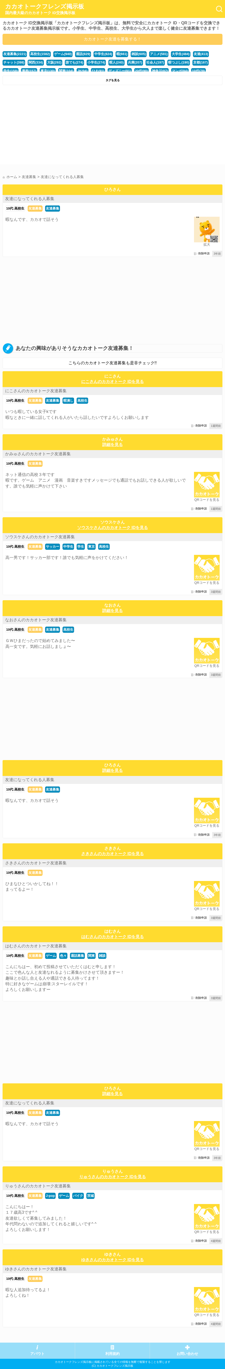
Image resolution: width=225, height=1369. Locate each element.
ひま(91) (98, 71)
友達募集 (35, 208)
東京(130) (47, 71)
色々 (63, 956)
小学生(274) (96, 62)
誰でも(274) (74, 62)
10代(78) (198, 71)
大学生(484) (180, 54)
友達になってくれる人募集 (29, 198)
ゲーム (51, 956)
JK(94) (82, 71)
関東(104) (66, 71)
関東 (91, 956)
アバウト (37, 1354)
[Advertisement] (112, 126)
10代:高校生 (15, 208)
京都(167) (200, 62)
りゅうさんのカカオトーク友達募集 (38, 1186)
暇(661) (121, 54)
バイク (78, 1196)
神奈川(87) (160, 71)
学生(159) (10, 71)
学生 (80, 546)
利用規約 (112, 1354)
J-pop (50, 1196)
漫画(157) (29, 71)
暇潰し (68, 400)
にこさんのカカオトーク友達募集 (36, 391)
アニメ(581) (159, 54)
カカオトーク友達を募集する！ (112, 39)
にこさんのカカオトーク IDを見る (112, 381)
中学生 (68, 546)
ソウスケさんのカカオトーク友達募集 (40, 537)
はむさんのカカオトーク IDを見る (112, 937)
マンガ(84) (180, 71)
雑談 (102, 956)
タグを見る (113, 80)
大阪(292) (54, 62)
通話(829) (83, 54)
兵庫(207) (135, 62)
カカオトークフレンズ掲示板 (44, 9)
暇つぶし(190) (178, 62)
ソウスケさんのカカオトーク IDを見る (112, 527)
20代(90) (141, 71)
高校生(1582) (40, 54)
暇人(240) (116, 62)
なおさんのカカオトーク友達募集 (36, 620)
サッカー (52, 546)
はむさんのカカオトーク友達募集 (36, 946)
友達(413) (201, 54)
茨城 (90, 1196)
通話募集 (77, 956)
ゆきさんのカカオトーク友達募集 (36, 1269)
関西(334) (35, 62)
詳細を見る (112, 444)
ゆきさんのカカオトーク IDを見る (112, 1260)
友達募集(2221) (14, 54)
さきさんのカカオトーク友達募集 (36, 863)
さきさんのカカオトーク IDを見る (112, 854)
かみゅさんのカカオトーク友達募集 (38, 454)
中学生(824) (103, 54)
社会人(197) (155, 62)
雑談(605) (138, 54)
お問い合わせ (187, 1354)
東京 (91, 546)
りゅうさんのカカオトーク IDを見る (112, 1177)
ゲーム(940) (63, 54)
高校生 (82, 400)
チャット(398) (13, 62)
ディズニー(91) (119, 71)
